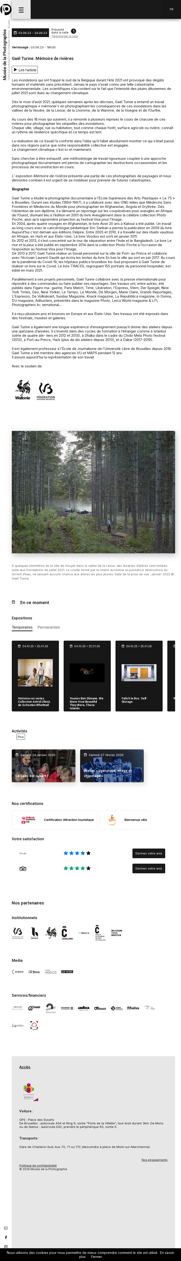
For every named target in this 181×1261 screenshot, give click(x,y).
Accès (24, 1067)
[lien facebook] (6, 1237)
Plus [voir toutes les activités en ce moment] (21, 737)
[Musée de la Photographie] (6, 9)
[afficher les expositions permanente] (48, 628)
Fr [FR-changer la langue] (171, 9)
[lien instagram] (6, 1247)
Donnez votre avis (149, 853)
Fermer (96, 1257)
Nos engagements (155, 1160)
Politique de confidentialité (38, 1165)
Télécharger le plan (64, 36)
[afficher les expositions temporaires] (22, 628)
